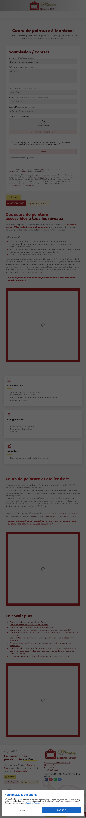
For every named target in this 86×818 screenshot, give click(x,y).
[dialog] (43, 803)
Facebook (37, 803)
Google (29, 803)
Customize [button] (23, 810)
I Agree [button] (61, 810)
